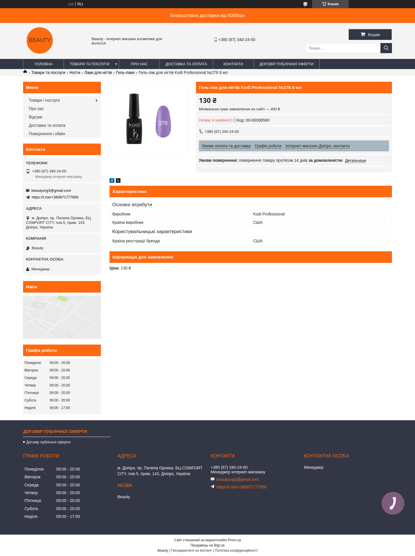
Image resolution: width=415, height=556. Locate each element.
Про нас (139, 64)
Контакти (233, 64)
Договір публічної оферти (287, 64)
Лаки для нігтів (98, 72)
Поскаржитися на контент (191, 550)
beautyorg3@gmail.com (51, 190)
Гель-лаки (125, 72)
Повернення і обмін (47, 133)
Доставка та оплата (186, 64)
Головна (43, 64)
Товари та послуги (89, 64)
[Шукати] (386, 48)
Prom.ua (234, 540)
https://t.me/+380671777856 (55, 197)
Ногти (74, 72)
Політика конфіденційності (236, 550)
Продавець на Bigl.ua (207, 545)
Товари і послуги (44, 100)
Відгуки (35, 117)
